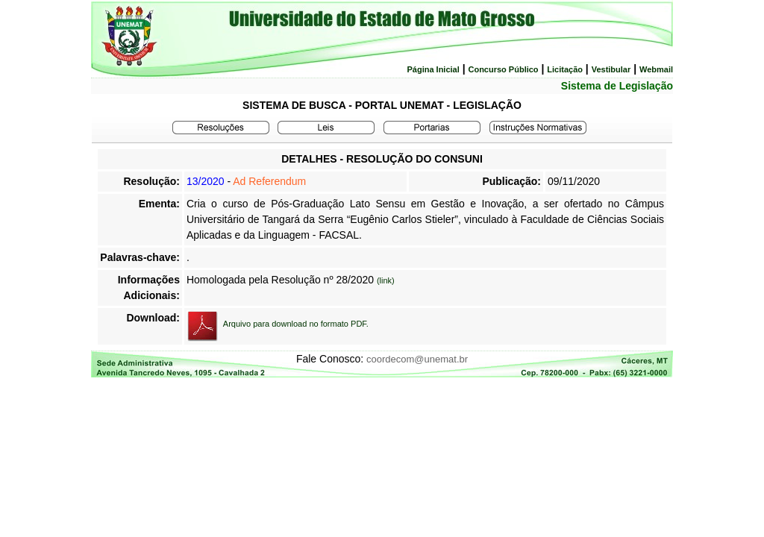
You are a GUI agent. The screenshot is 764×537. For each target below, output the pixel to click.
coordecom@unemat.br (417, 359)
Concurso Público (503, 69)
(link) (386, 280)
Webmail (656, 69)
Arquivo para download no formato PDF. (296, 323)
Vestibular (611, 69)
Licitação (565, 69)
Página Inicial (433, 69)
